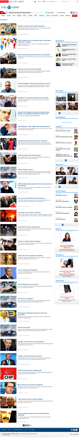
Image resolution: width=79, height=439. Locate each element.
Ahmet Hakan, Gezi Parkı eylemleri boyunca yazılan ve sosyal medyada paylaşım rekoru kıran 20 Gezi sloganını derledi (35, 243)
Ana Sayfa (4, 429)
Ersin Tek (64, 136)
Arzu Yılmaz (64, 206)
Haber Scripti (73, 434)
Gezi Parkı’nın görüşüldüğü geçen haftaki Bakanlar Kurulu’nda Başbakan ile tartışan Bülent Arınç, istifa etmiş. (35, 271)
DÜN (63, 122)
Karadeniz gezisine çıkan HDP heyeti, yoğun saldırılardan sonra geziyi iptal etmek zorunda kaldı (35, 56)
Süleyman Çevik (64, 130)
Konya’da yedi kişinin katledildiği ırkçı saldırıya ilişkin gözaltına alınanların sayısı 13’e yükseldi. (67, 274)
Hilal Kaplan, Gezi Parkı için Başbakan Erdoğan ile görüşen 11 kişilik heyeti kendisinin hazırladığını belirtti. (35, 315)
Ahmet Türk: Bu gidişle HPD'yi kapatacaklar (69, 55)
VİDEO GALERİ (59, 164)
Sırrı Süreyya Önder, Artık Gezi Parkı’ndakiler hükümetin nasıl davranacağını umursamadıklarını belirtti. (35, 416)
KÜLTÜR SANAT (60, 281)
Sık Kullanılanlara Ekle (17, 429)
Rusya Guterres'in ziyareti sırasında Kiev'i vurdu (68, 64)
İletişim (9, 429)
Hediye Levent (64, 212)
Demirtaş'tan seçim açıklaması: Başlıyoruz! (69, 45)
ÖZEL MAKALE (59, 255)
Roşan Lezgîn (64, 142)
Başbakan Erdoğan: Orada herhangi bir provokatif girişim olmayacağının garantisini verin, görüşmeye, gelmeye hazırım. (35, 343)
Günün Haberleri (4, 1)
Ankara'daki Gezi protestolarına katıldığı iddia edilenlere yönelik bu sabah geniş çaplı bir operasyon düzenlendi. (35, 228)
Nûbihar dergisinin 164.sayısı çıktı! (17, 12)
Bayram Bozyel (64, 149)
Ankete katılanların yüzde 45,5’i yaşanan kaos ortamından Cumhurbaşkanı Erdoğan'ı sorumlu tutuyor (35, 43)
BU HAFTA (67, 122)
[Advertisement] (67, 28)
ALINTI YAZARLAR (60, 191)
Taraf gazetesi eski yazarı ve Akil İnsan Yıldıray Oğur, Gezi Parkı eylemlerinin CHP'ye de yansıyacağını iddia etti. (35, 186)
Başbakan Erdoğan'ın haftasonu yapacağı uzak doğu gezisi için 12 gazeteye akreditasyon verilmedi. (35, 99)
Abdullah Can (64, 155)
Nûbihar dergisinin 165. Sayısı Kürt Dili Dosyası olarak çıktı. (67, 299)
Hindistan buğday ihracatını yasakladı (68, 50)
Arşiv (15, 1)
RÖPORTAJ (59, 229)
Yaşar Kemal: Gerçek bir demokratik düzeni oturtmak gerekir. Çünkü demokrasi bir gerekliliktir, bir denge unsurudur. (35, 400)
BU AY (71, 122)
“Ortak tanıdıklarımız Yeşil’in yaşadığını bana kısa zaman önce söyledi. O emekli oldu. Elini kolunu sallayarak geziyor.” (35, 128)
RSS (25, 429)
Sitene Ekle (21, 1)
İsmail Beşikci (64, 218)
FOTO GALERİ (59, 91)
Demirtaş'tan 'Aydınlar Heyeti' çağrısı (69, 60)
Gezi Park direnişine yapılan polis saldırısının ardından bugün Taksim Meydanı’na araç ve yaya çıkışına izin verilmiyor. (35, 286)
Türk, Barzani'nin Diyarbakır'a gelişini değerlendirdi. (35, 113)
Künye (11, 1)
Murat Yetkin (64, 194)
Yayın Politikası (32, 429)
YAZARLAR (58, 126)
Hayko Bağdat (64, 200)
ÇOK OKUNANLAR (60, 117)
